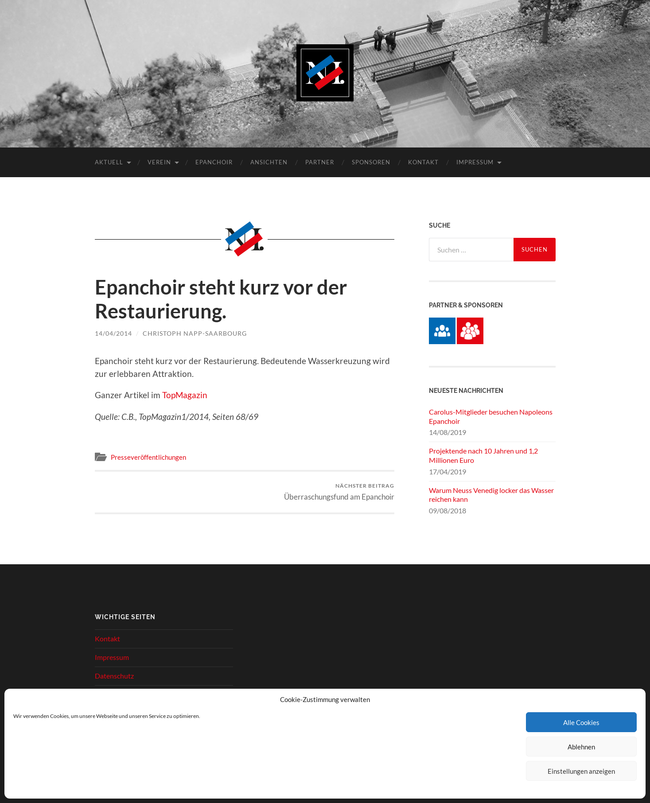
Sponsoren (371, 162)
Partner (319, 162)
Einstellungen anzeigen (581, 771)
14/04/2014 (113, 333)
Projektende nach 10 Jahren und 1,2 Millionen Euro (483, 455)
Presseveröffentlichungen (148, 457)
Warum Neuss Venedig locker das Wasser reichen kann (491, 495)
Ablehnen (581, 747)
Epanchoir (214, 162)
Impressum (475, 162)
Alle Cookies (581, 722)
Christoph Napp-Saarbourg (195, 333)
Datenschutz (114, 675)
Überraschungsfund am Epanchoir (339, 491)
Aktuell (109, 162)
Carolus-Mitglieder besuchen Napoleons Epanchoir (491, 416)
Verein (159, 162)
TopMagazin (184, 395)
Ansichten (269, 162)
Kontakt (423, 162)
